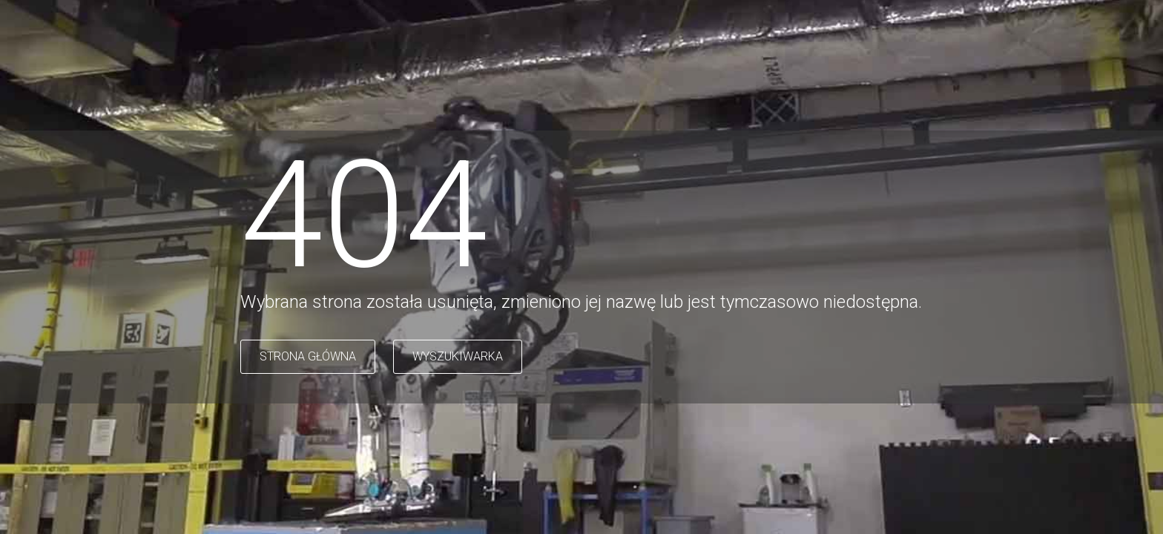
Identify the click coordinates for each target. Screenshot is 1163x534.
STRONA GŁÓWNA (308, 356)
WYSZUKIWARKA (457, 356)
